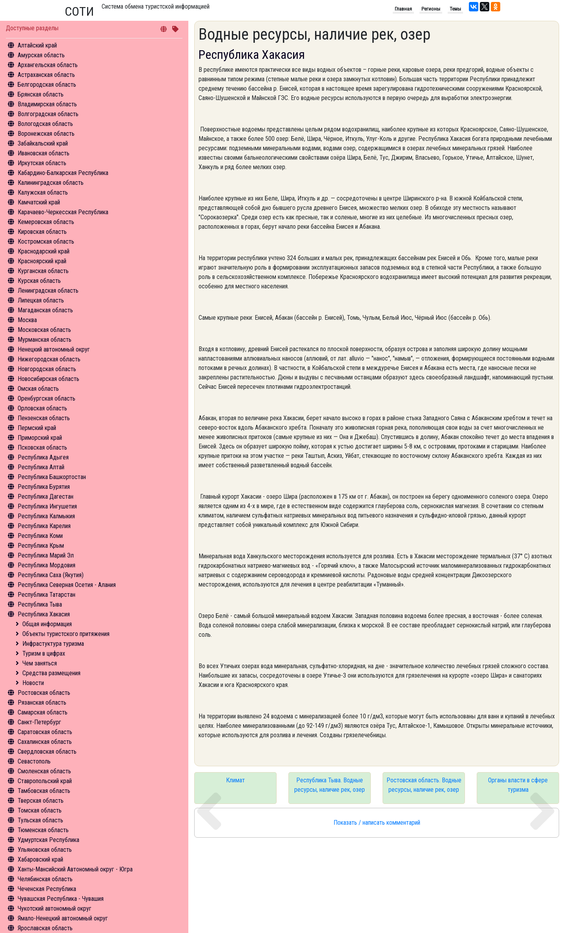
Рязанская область (42, 702)
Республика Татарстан (46, 594)
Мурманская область (44, 339)
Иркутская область (42, 163)
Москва (27, 320)
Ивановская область (43, 153)
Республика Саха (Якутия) (51, 575)
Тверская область (41, 800)
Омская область (38, 388)
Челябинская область (45, 879)
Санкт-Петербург (39, 722)
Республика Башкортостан (52, 477)
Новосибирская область (48, 379)
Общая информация (47, 624)
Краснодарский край (43, 251)
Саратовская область (45, 732)
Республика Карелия (44, 526)
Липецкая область (41, 300)
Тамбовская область (44, 791)
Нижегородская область (49, 359)
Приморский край (40, 437)
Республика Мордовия (46, 565)
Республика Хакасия (44, 614)
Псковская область (42, 447)
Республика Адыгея (43, 457)
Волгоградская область (48, 114)
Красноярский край (42, 261)
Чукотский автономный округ (54, 908)
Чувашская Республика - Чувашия (61, 898)
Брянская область (41, 94)
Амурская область (41, 55)
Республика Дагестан (45, 496)
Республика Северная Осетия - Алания (67, 585)
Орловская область (42, 408)
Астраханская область (46, 74)
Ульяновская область (45, 849)
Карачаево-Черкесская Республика (63, 212)
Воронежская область (46, 133)
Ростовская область (44, 692)
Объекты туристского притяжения (65, 634)
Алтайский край (37, 45)
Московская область (44, 329)
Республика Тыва (40, 604)
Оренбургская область (46, 398)
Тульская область (40, 820)
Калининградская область (51, 182)
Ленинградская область (48, 290)
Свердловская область (47, 751)
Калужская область (43, 192)
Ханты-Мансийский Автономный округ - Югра (75, 869)
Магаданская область (45, 310)
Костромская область (46, 241)
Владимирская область (47, 104)
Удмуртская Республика (48, 840)
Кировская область (42, 231)
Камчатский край (39, 202)
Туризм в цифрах (43, 653)
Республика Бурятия (44, 486)
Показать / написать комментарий (377, 822)
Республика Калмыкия (46, 516)
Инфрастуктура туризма (53, 643)
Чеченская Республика (47, 889)
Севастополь (34, 761)
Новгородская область (47, 369)
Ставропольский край (45, 781)
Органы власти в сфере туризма (518, 784)
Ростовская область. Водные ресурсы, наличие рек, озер (423, 784)
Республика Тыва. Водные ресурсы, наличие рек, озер (329, 784)
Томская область (40, 810)
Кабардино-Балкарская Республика (63, 173)
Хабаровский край (40, 859)
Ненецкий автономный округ (54, 349)
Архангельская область (48, 65)
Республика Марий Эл (46, 555)
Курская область (39, 280)
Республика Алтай (41, 467)
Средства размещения (51, 673)
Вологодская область (45, 124)
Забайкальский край (43, 143)
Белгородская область (47, 84)
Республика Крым (41, 545)
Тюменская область (43, 830)
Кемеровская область (46, 222)
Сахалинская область (45, 741)
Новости (33, 683)
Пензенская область (44, 418)
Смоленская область (44, 771)
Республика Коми (40, 535)
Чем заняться (39, 663)
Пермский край (37, 428)
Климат (235, 780)
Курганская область (43, 271)
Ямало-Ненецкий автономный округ (63, 918)
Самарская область (42, 712)
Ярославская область (45, 928)
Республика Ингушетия (47, 506)
